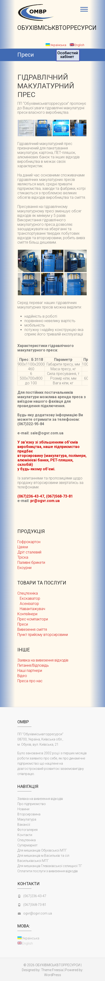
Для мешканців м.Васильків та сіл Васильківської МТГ (43, 858)
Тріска (22, 557)
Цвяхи (22, 547)
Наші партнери (29, 670)
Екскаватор (30, 598)
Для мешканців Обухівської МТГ (42, 850)
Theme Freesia (52, 970)
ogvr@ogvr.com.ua (37, 913)
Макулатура (26, 819)
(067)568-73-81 (34, 905)
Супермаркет (27, 845)
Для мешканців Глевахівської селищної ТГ (49, 866)
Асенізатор (29, 603)
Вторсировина (28, 814)
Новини (23, 809)
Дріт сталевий (29, 552)
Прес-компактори (32, 619)
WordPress (52, 975)
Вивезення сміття (32, 629)
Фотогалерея (27, 830)
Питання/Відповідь (33, 665)
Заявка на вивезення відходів (42, 660)
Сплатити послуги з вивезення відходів (47, 871)
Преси (22, 624)
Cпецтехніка (27, 593)
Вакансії (23, 824)
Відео (22, 675)
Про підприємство (31, 804)
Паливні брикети (31, 562)
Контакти (24, 835)
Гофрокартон (28, 542)
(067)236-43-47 (34, 896)
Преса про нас (30, 681)
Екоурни (24, 567)
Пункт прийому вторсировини (42, 634)
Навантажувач (32, 609)
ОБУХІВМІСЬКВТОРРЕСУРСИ (56, 27)
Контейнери (27, 614)
